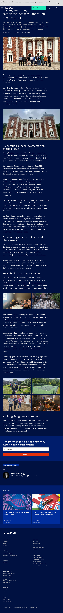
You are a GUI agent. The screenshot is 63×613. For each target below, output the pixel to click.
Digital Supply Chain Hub (39, 563)
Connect (5, 543)
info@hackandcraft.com (9, 573)
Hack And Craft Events (38, 547)
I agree (58, 3)
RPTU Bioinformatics (38, 559)
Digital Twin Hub (37, 561)
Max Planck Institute (38, 557)
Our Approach (36, 543)
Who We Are (36, 541)
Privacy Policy (6, 599)
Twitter (4, 592)
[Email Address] (26, 449)
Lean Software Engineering (10, 555)
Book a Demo (37, 8)
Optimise (5, 545)
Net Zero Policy (7, 601)
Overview (5, 541)
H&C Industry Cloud (8, 553)
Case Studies (6, 565)
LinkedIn (5, 589)
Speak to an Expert (54, 8)
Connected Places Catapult (40, 566)
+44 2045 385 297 (7, 575)
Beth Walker (17, 473)
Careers (35, 549)
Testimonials (6, 562)
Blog (34, 545)
